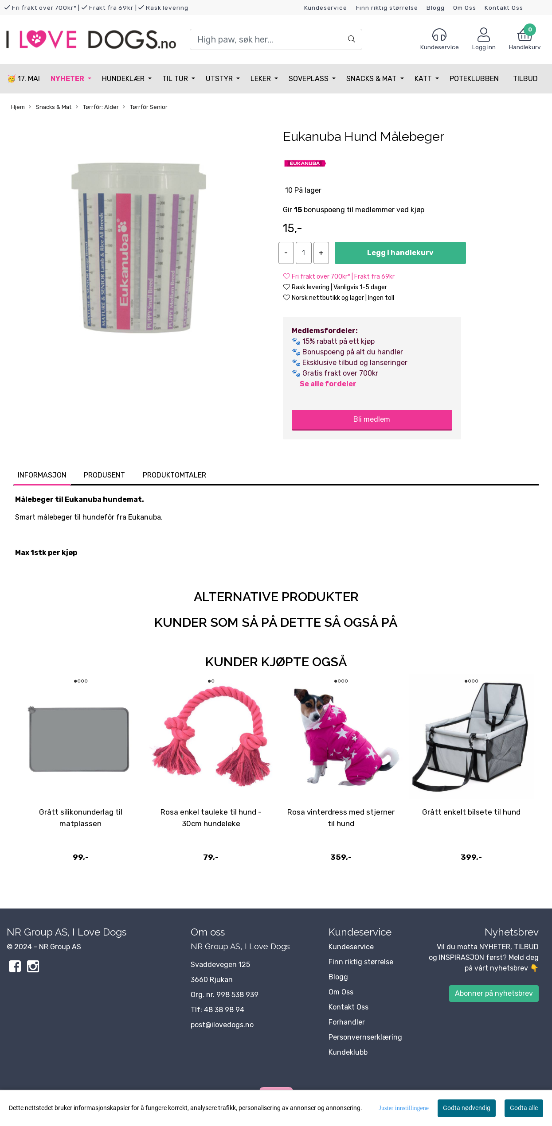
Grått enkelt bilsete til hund (471, 812)
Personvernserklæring (365, 1037)
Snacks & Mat (372, 78)
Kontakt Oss (504, 7)
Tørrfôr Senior (145, 107)
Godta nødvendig (466, 1107)
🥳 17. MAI (23, 78)
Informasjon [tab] (42, 475)
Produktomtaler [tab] (174, 475)
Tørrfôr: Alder (97, 107)
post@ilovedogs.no (222, 1025)
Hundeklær (124, 78)
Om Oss (464, 7)
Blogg (435, 7)
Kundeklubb (348, 1052)
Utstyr (220, 78)
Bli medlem (371, 419)
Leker (262, 78)
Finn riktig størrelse (387, 7)
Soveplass (309, 78)
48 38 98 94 (224, 1010)
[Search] (276, 39)
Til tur (176, 78)
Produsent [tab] (104, 475)
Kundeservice (325, 7)
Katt (424, 78)
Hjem (18, 107)
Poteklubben (474, 78)
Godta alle (524, 1107)
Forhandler (347, 1022)
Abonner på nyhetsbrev (494, 993)
